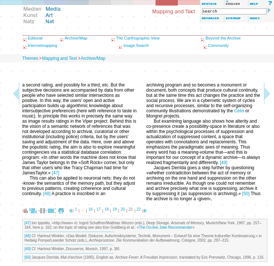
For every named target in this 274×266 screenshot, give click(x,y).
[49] (223, 162)
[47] (55, 172)
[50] (246, 193)
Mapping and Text (59, 58)
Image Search (135, 45)
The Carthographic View (138, 38)
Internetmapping (42, 45)
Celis (239, 110)
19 (115, 209)
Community (218, 45)
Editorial (35, 38)
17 (99, 209)
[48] (46, 193)
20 (123, 209)
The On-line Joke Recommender (166, 227)
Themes (30, 58)
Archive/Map (76, 38)
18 (107, 209)
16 (90, 209)
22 (139, 209)
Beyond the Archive (223, 38)
